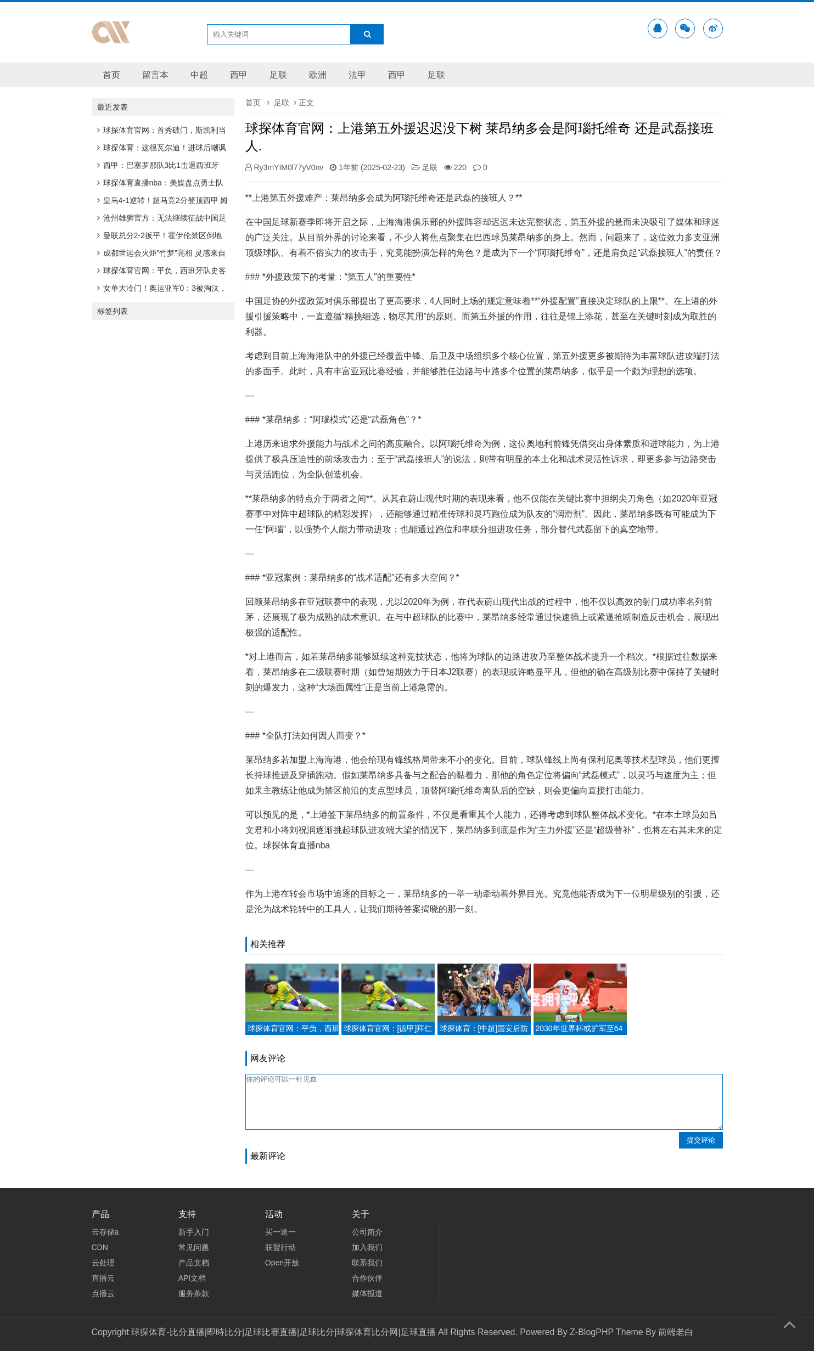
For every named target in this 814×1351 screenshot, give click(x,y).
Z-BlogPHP (592, 1332)
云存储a (105, 1232)
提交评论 (701, 1140)
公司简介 (367, 1232)
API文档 (192, 1278)
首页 (111, 75)
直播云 (103, 1278)
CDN (100, 1247)
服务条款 (193, 1293)
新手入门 (193, 1232)
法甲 (357, 75)
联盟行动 (280, 1247)
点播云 (103, 1293)
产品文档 (193, 1262)
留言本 (155, 75)
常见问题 (193, 1247)
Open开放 (282, 1262)
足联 (278, 75)
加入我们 (367, 1247)
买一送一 (280, 1232)
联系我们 (367, 1262)
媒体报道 (367, 1293)
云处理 (103, 1262)
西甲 (239, 75)
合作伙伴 (367, 1278)
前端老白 (675, 1332)
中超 (199, 75)
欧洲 (318, 75)
